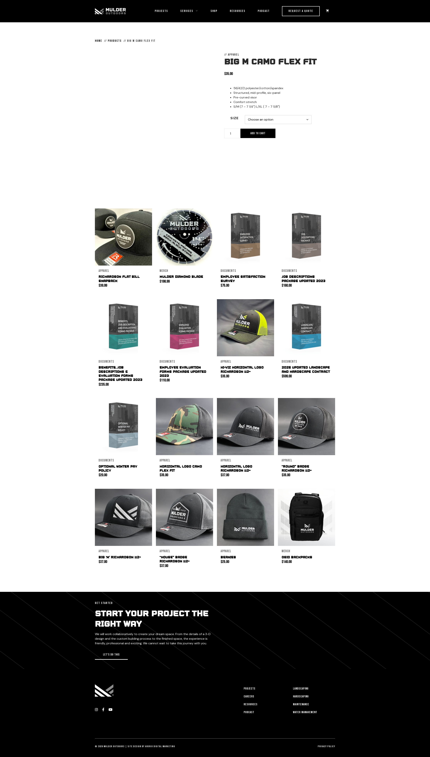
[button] (111, 653)
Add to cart (257, 133)
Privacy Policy (326, 745)
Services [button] (192, 11)
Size (234, 118)
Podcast (264, 11)
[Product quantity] (232, 133)
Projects (161, 11)
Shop (214, 11)
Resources (237, 11)
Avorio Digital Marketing (160, 745)
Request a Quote (301, 11)
